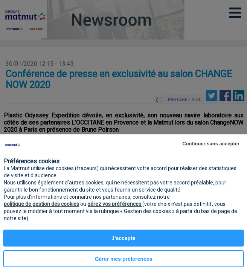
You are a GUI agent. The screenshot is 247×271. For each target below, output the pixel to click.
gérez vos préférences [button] (114, 204)
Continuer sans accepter (210, 143)
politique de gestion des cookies (41, 204)
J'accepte (123, 238)
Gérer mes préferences (123, 259)
